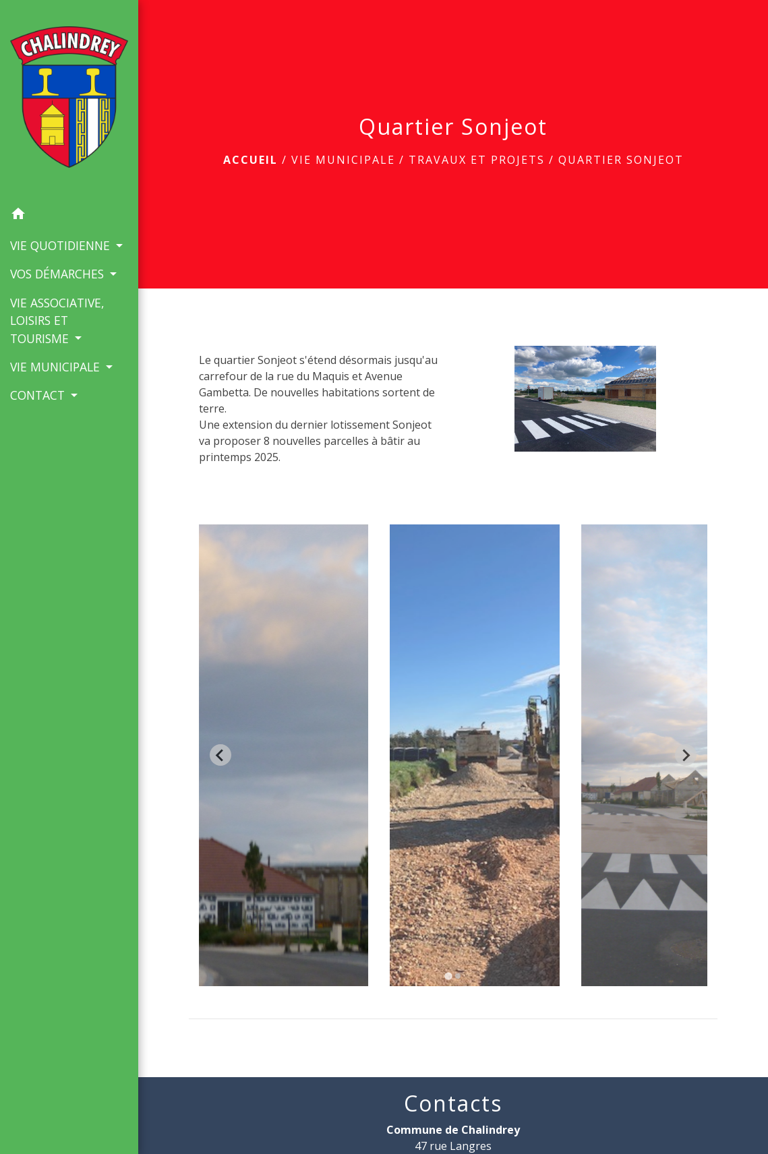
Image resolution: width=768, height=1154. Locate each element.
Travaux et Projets (477, 159)
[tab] (448, 975)
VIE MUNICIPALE (343, 159)
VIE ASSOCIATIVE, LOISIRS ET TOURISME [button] (57, 320)
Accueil (250, 159)
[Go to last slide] (220, 755)
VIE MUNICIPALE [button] (56, 367)
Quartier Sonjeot (621, 159)
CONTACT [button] (39, 395)
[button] (69, 215)
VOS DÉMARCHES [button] (58, 274)
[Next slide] (686, 755)
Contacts (453, 1103)
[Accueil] (69, 100)
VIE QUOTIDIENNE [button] (61, 245)
